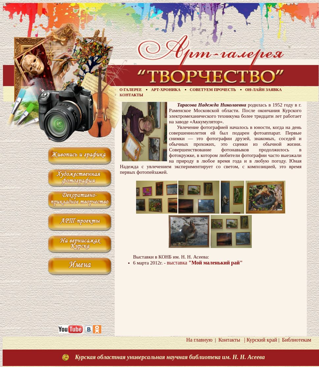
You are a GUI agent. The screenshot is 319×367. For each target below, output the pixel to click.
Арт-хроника (165, 89)
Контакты (131, 95)
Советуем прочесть (213, 89)
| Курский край (259, 340)
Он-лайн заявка (263, 89)
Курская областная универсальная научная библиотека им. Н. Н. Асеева (170, 357)
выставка (205, 262)
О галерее (131, 89)
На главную (199, 340)
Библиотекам (295, 340)
